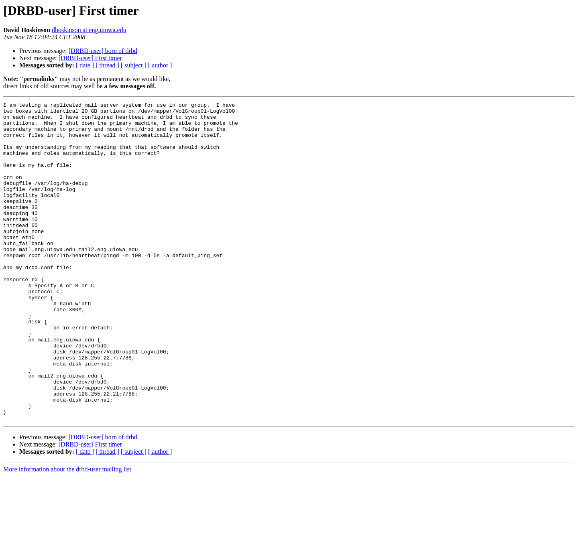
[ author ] (160, 65)
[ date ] (85, 65)
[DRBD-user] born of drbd (103, 50)
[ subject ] (134, 65)
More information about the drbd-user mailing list (67, 533)
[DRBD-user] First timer (90, 58)
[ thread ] (107, 65)
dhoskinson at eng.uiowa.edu (89, 29)
